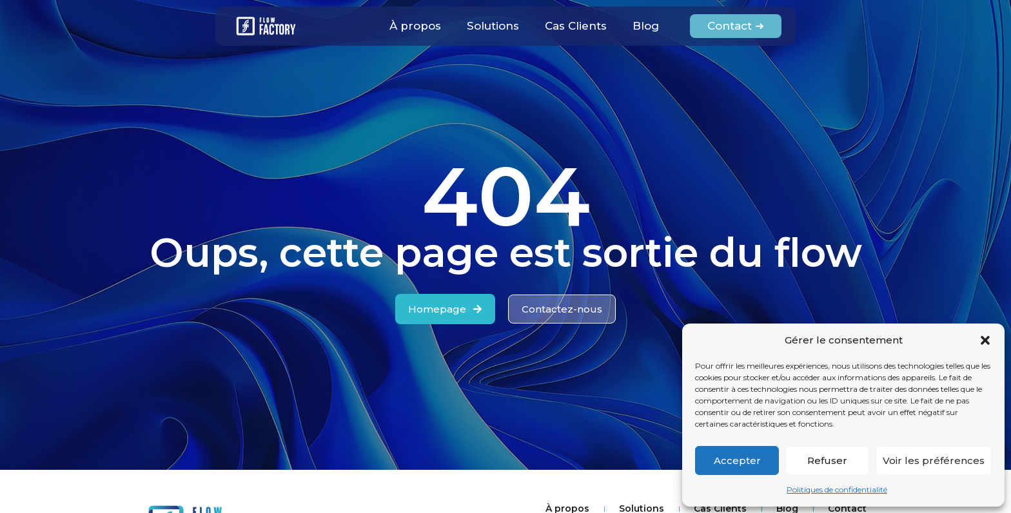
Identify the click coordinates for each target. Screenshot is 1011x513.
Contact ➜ (735, 25)
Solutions (493, 25)
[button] (985, 340)
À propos (415, 25)
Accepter (737, 460)
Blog (646, 25)
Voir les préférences (934, 460)
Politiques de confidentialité (837, 489)
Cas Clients (576, 25)
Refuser (827, 460)
